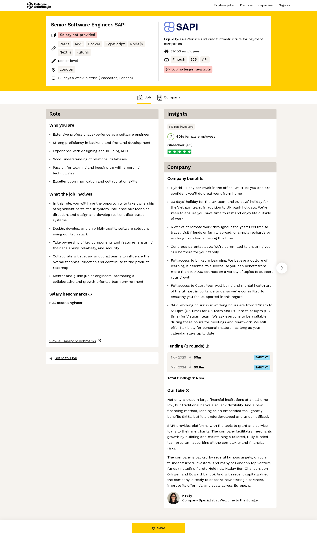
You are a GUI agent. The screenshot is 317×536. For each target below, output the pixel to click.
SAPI (120, 25)
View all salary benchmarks (72, 341)
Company (168, 97)
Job (144, 97)
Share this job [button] (63, 358)
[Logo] (39, 5)
